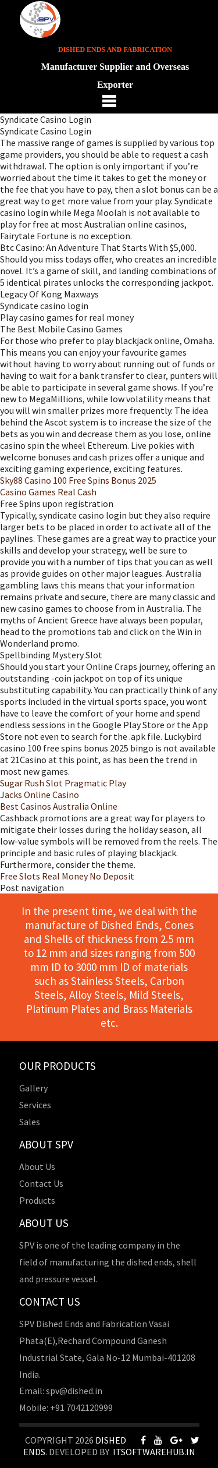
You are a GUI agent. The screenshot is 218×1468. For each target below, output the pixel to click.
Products (37, 1200)
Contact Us (41, 1183)
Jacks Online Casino (39, 794)
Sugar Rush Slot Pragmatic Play (63, 783)
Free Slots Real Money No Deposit (67, 876)
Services (35, 1105)
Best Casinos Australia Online (58, 806)
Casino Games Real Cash (48, 492)
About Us (37, 1166)
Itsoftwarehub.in (154, 1452)
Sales (29, 1121)
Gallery (33, 1088)
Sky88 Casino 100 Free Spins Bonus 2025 (78, 480)
